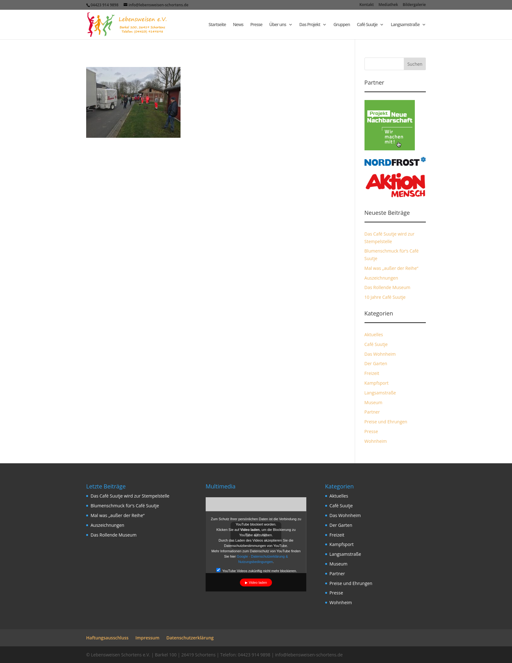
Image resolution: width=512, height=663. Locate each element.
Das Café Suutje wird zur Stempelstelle (130, 496)
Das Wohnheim (380, 354)
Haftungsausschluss (107, 638)
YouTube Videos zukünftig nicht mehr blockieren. (256, 570)
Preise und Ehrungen (386, 422)
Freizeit (372, 373)
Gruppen (341, 24)
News (238, 24)
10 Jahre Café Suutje (385, 297)
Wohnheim (376, 441)
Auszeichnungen (381, 278)
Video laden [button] (258, 582)
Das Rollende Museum (387, 287)
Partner (372, 412)
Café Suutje (367, 24)
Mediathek (388, 5)
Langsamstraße (405, 24)
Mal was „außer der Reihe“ (392, 268)
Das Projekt (309, 24)
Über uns (277, 24)
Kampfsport (377, 383)
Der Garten (376, 363)
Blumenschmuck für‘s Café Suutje (125, 506)
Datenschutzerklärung (190, 638)
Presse (256, 24)
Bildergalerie (414, 5)
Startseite (217, 24)
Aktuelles (374, 334)
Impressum (147, 638)
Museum (373, 402)
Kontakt (366, 5)
